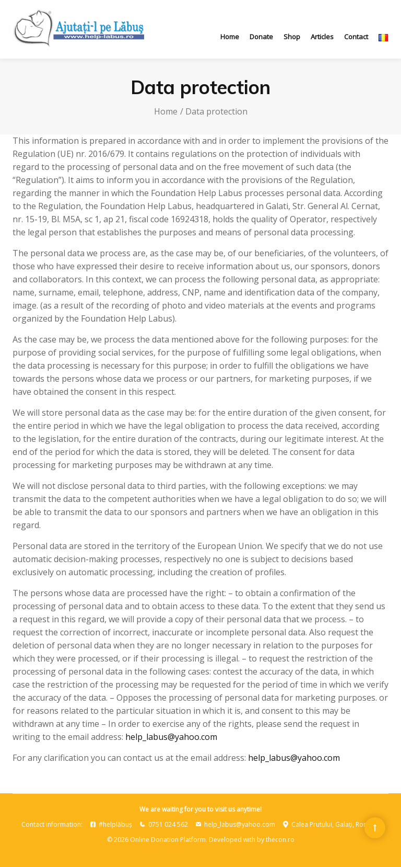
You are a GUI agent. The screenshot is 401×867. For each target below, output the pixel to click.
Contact (356, 36)
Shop (292, 36)
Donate (261, 36)
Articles (322, 36)
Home (229, 36)
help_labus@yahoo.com (171, 737)
